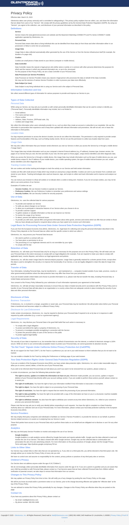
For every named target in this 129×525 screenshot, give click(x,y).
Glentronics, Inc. (20, 515)
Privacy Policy (116, 515)
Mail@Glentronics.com (60, 515)
